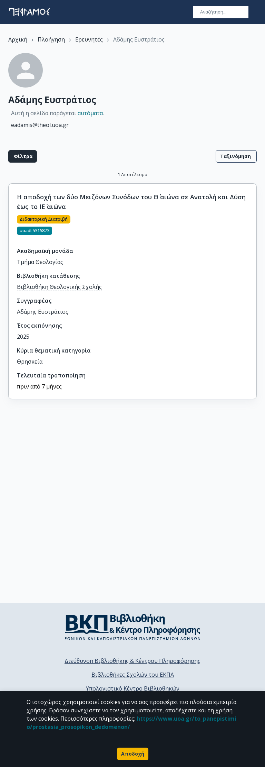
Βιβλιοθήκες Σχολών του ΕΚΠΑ (132, 674)
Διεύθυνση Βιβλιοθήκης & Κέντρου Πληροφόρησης (132, 661)
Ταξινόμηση (236, 156)
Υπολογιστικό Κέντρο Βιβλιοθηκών (132, 688)
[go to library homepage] (132, 627)
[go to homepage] (29, 12)
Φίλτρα (22, 156)
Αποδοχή (132, 754)
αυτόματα (90, 113)
